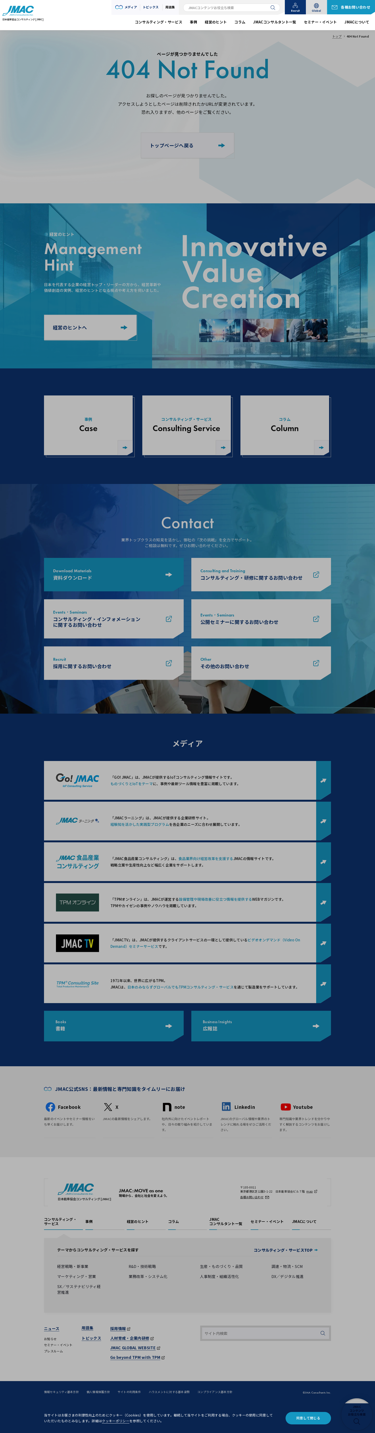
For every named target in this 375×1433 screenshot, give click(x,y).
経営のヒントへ (90, 327)
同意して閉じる (308, 1418)
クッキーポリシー (115, 1420)
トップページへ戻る (187, 145)
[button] (126, 7)
